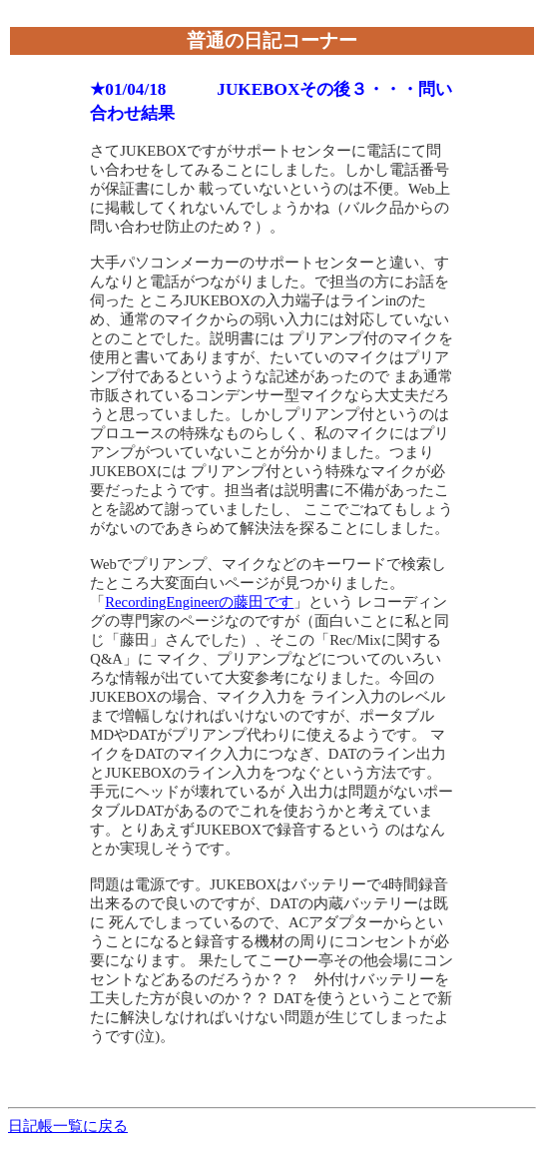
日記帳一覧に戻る (68, 1126)
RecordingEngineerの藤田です (199, 602)
